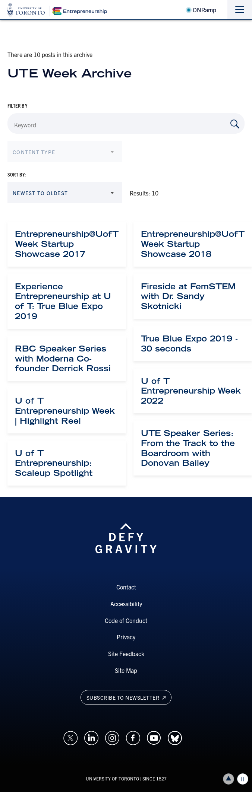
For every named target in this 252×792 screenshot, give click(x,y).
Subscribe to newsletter (126, 697)
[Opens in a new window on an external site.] (70, 737)
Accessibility (126, 603)
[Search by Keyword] (235, 124)
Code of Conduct (126, 620)
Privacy (126, 636)
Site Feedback (126, 653)
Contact (126, 587)
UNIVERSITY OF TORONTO (112, 778)
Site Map (126, 670)
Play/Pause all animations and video (242, 779)
